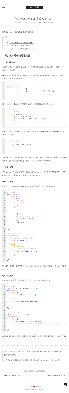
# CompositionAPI (39, 370)
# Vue (26, 370)
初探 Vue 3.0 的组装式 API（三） (21, 49)
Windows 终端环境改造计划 (57, 375)
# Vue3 (31, 370)
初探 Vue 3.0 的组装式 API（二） (21, 46)
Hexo (28, 389)
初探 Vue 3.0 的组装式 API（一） (21, 42)
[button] (3, 7)
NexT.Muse (35, 389)
